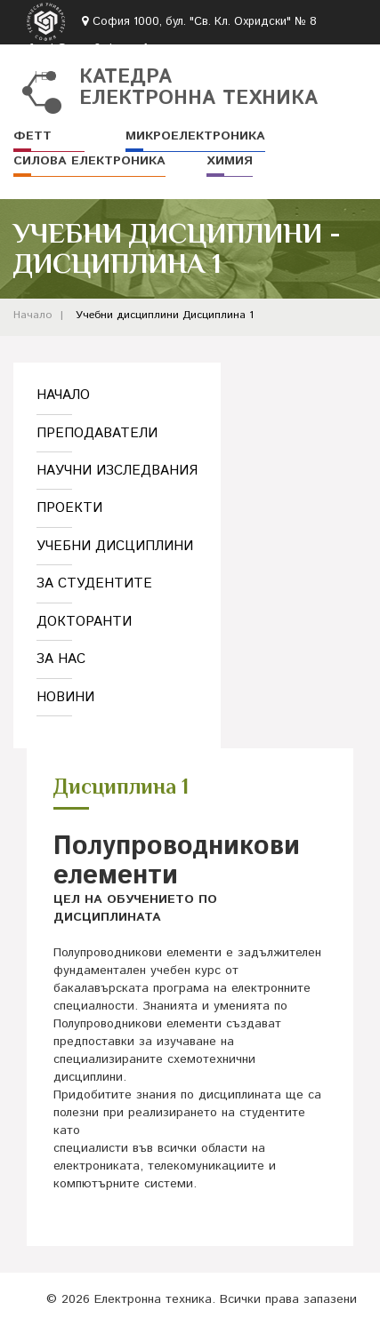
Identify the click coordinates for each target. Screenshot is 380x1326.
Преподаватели (97, 433)
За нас (60, 659)
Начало (32, 315)
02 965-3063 (191, 49)
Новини (65, 697)
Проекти (69, 508)
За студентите (94, 583)
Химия (229, 161)
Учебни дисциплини (127, 315)
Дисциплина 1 (218, 315)
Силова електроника (89, 161)
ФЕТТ (32, 136)
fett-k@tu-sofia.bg (76, 49)
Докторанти (84, 621)
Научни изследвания (117, 470)
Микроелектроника (195, 136)
